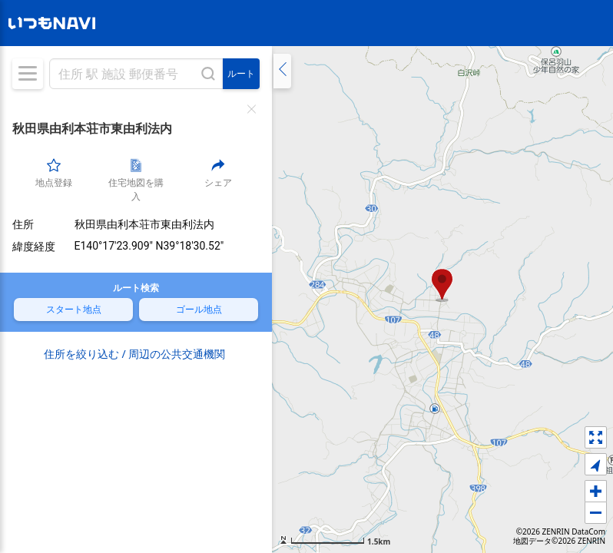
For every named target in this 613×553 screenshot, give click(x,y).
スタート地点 (73, 309)
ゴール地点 (199, 309)
